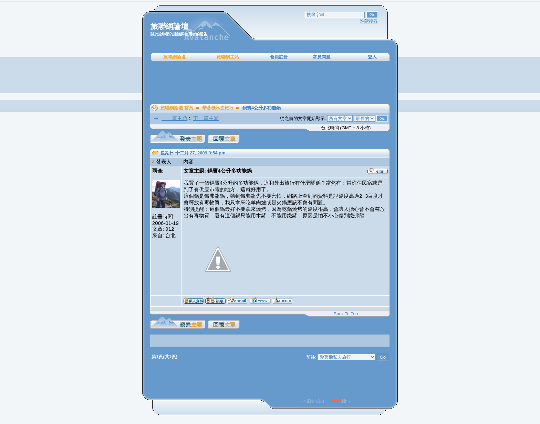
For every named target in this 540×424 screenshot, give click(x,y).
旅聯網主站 (228, 56)
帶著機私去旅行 (217, 107)
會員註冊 (279, 56)
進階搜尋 (369, 21)
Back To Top (346, 313)
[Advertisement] (270, 82)
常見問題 (322, 56)
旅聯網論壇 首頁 (176, 107)
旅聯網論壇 (174, 56)
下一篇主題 (206, 118)
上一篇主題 (174, 118)
